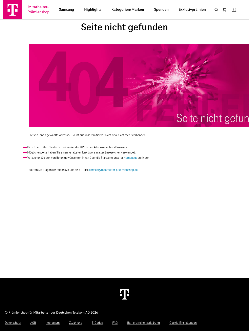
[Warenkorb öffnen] (224, 9)
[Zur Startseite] (12, 9)
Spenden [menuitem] (161, 10)
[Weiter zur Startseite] (124, 294)
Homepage (131, 158)
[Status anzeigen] (234, 9)
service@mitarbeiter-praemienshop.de (113, 170)
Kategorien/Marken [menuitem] (127, 10)
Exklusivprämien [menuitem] (192, 10)
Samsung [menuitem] (66, 10)
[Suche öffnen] (215, 9)
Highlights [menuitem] (92, 10)
